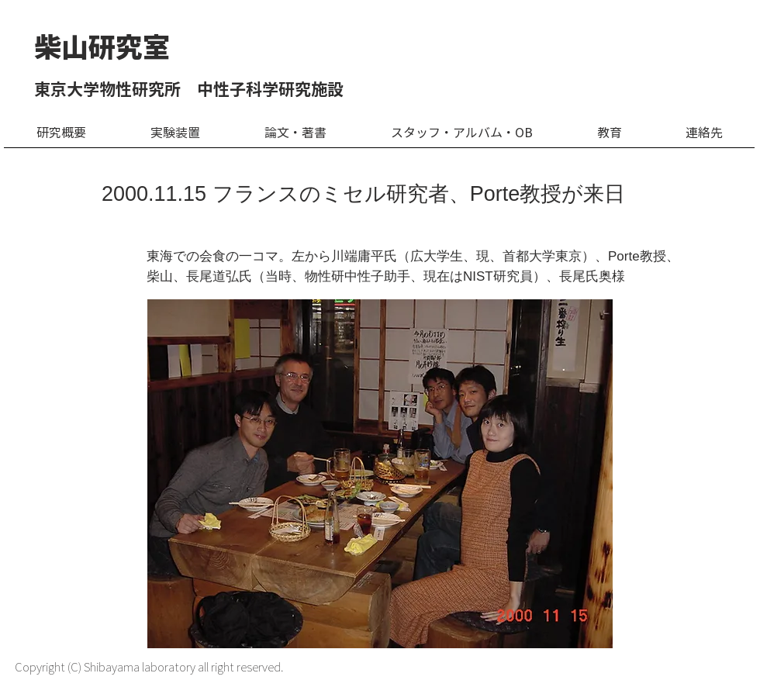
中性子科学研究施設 (270, 89)
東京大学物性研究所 (107, 89)
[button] (175, 138)
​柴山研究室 (102, 46)
